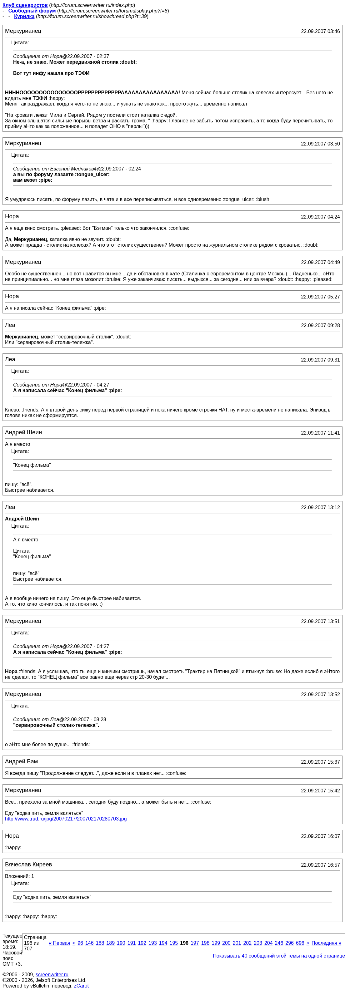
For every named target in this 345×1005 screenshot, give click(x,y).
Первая (59, 943)
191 (132, 943)
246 (279, 943)
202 (247, 943)
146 (89, 943)
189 (110, 943)
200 (226, 943)
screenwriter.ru (52, 974)
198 (205, 943)
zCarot (81, 985)
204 (268, 943)
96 (80, 943)
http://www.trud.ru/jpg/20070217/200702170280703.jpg (66, 818)
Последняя (326, 943)
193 (152, 943)
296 (289, 943)
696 (300, 943)
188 (100, 943)
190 (121, 943)
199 (216, 943)
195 (174, 943)
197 (195, 943)
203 (258, 943)
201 (237, 943)
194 (163, 943)
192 (142, 943)
